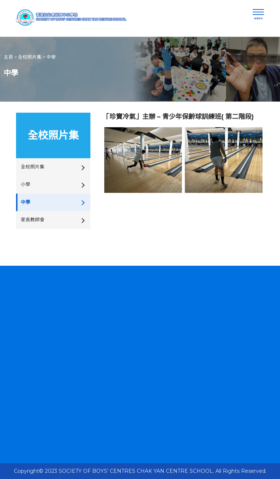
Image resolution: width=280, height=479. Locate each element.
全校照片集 (30, 56)
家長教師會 (32, 219)
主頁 (8, 56)
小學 (25, 184)
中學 (51, 56)
